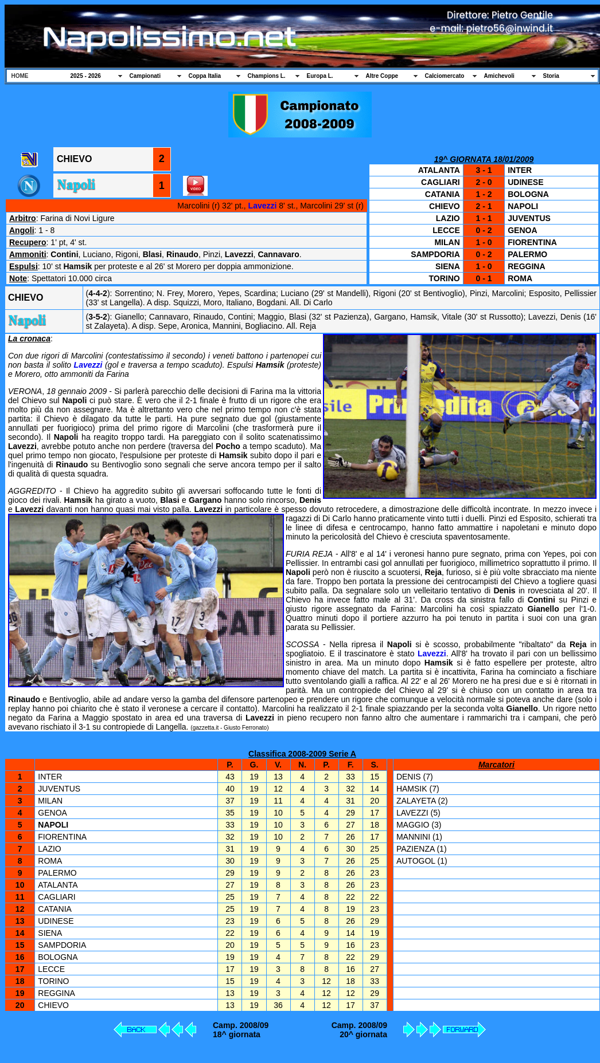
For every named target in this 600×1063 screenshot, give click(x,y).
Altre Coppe (382, 76)
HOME (20, 76)
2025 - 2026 (86, 76)
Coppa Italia (205, 76)
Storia (551, 76)
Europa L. (320, 76)
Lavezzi (262, 205)
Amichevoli (499, 76)
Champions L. (267, 76)
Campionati (145, 76)
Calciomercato (445, 76)
